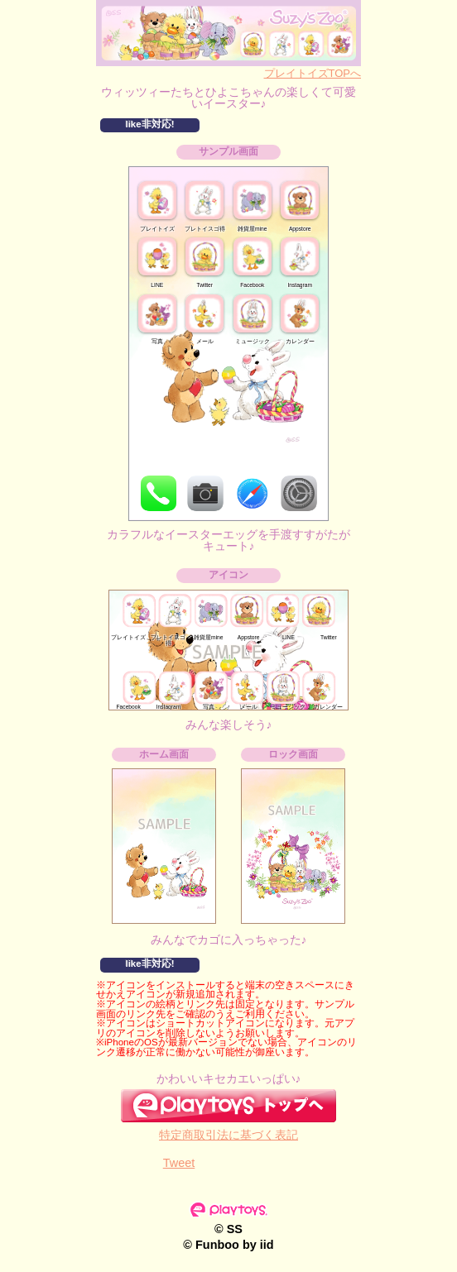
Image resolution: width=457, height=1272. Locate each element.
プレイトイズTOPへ (312, 73)
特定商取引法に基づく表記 (228, 1134)
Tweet (179, 1162)
